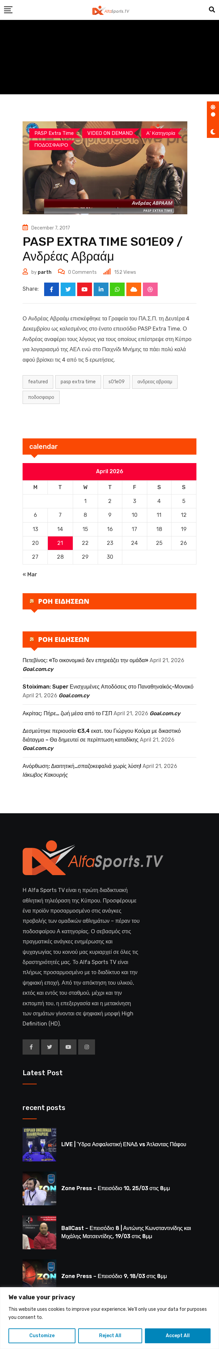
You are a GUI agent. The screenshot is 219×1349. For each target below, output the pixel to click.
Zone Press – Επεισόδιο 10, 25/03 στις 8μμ (115, 1188)
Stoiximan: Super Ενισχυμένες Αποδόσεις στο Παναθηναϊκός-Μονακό (108, 687)
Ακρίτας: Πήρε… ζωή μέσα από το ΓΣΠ (67, 713)
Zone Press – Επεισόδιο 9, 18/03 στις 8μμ (114, 1276)
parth (45, 272)
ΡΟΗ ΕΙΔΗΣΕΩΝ (63, 601)
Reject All (110, 1336)
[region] (109, 1318)
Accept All (178, 1336)
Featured (38, 382)
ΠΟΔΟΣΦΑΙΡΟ (41, 397)
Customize (42, 1336)
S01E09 (116, 382)
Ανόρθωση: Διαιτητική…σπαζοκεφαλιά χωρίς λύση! (82, 766)
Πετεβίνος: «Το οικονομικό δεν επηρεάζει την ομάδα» (85, 660)
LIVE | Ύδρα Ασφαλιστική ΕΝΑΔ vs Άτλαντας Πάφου (123, 1144)
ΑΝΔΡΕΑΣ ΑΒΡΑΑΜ (154, 382)
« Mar (30, 574)
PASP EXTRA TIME (78, 382)
